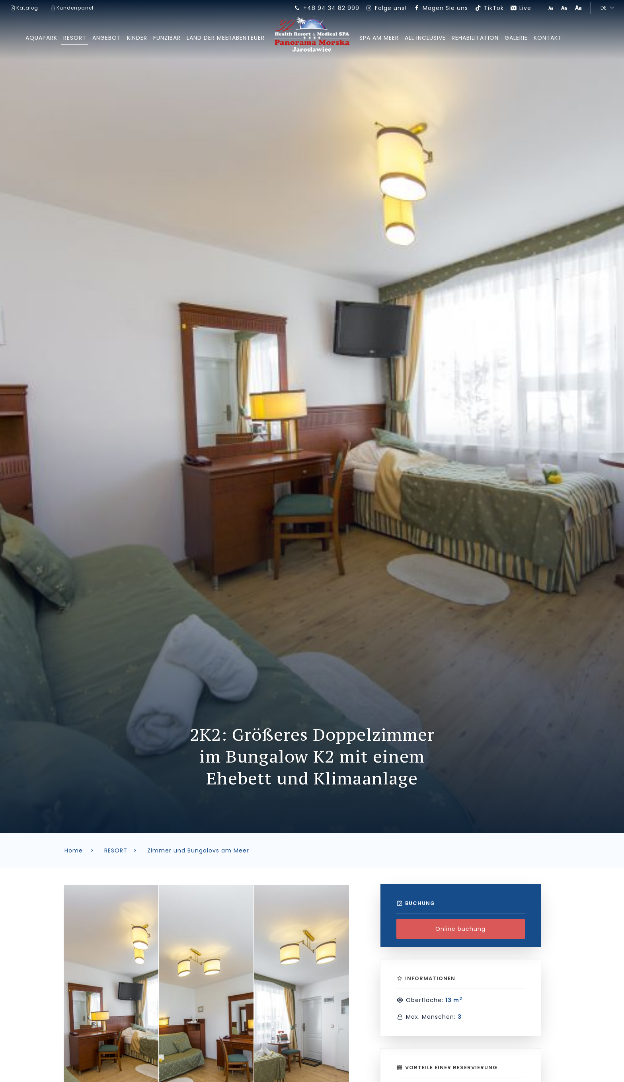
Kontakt (550, 38)
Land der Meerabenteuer (225, 38)
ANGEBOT (105, 38)
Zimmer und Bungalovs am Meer (198, 850)
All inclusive (426, 38)
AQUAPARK (39, 38)
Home (80, 850)
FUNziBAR (166, 38)
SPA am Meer (379, 38)
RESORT (73, 38)
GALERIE (518, 38)
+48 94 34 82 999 (326, 8)
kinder (136, 38)
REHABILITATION (477, 38)
